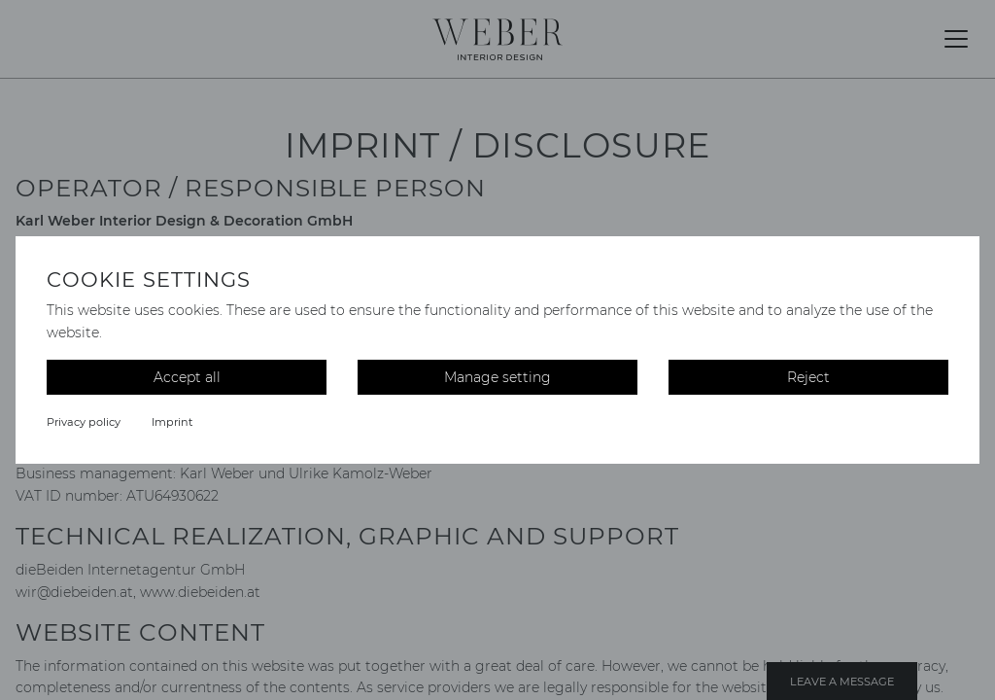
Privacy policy (83, 422)
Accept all (187, 377)
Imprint (172, 422)
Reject (808, 377)
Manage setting (497, 377)
